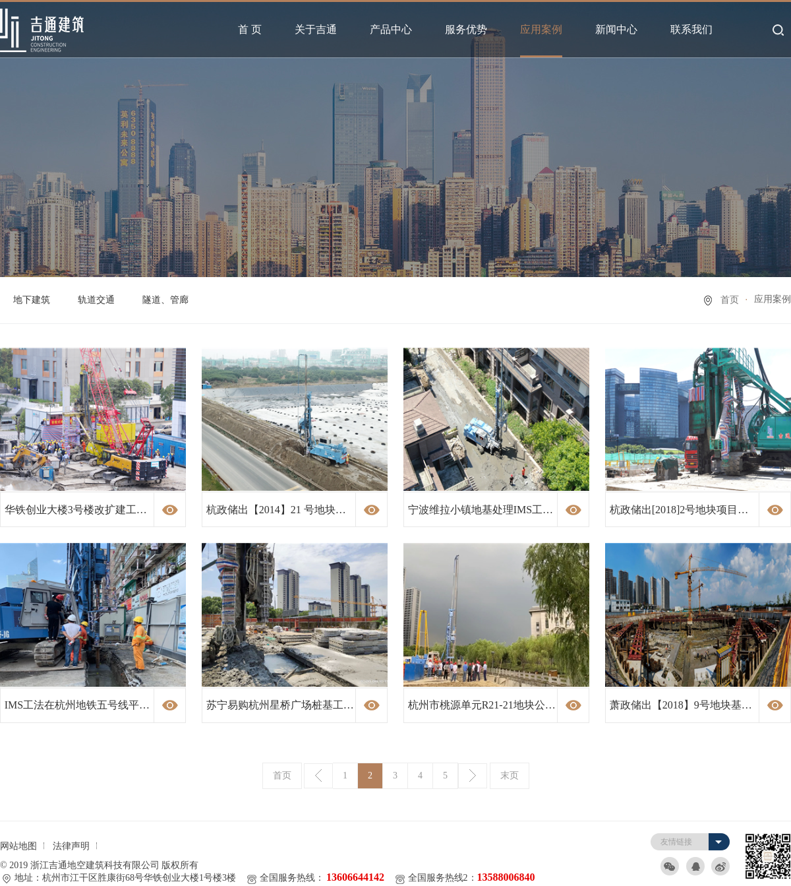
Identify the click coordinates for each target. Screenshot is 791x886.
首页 (729, 300)
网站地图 (18, 846)
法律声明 (71, 846)
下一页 (472, 775)
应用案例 (541, 29)
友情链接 (676, 841)
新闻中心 (616, 29)
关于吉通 (316, 29)
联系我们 (691, 29)
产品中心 (391, 29)
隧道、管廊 (165, 300)
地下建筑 (31, 300)
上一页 (318, 775)
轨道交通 (96, 300)
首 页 (250, 29)
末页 (509, 775)
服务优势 (466, 29)
